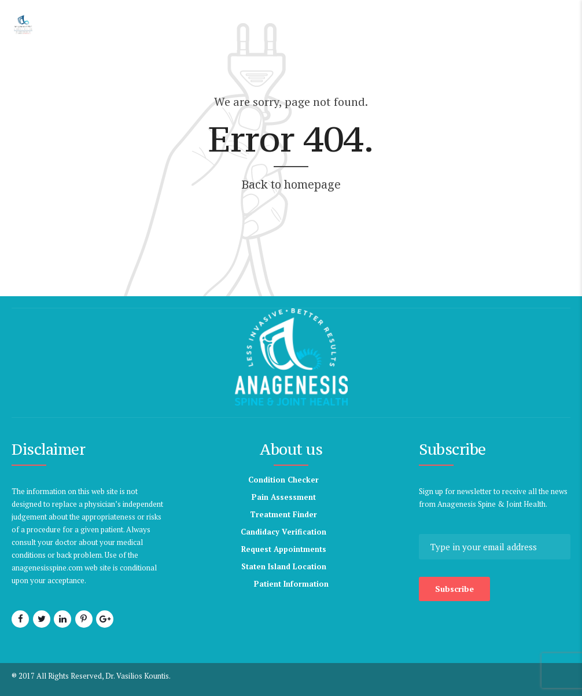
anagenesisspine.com (113, 567)
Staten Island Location (283, 566)
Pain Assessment (284, 497)
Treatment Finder (283, 514)
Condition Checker (283, 479)
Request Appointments (283, 549)
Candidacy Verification (283, 531)
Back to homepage (291, 184)
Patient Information (291, 584)
